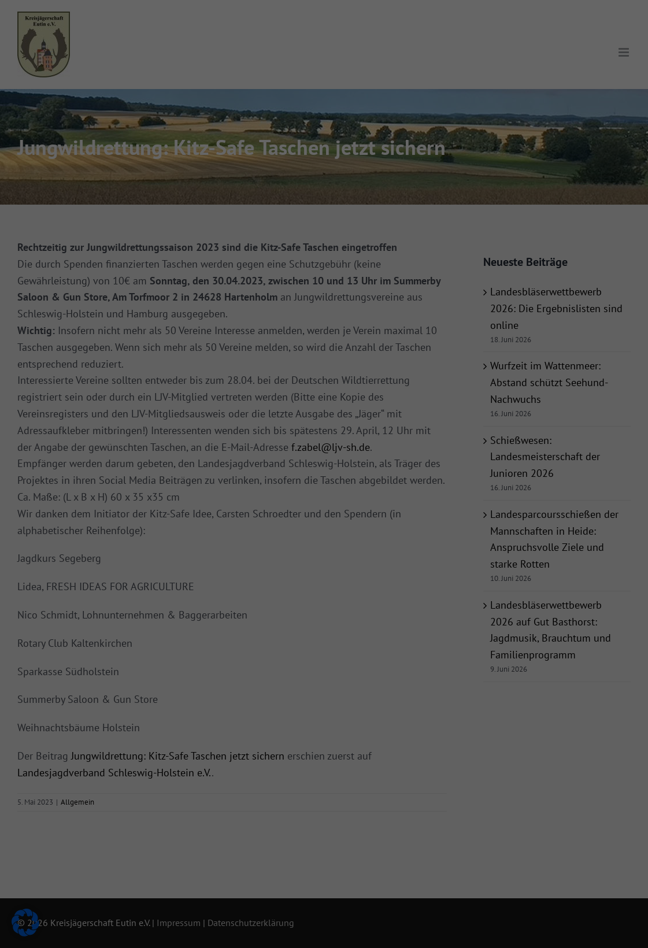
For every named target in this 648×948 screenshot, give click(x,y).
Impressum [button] (378, 305)
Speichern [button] (435, 209)
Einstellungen (157, 182)
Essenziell (363, 25)
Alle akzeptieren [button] (213, 209)
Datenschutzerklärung (149, 171)
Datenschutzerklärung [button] (329, 305)
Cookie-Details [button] (275, 305)
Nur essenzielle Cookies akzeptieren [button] (324, 243)
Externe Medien (373, 84)
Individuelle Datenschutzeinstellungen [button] (324, 278)
